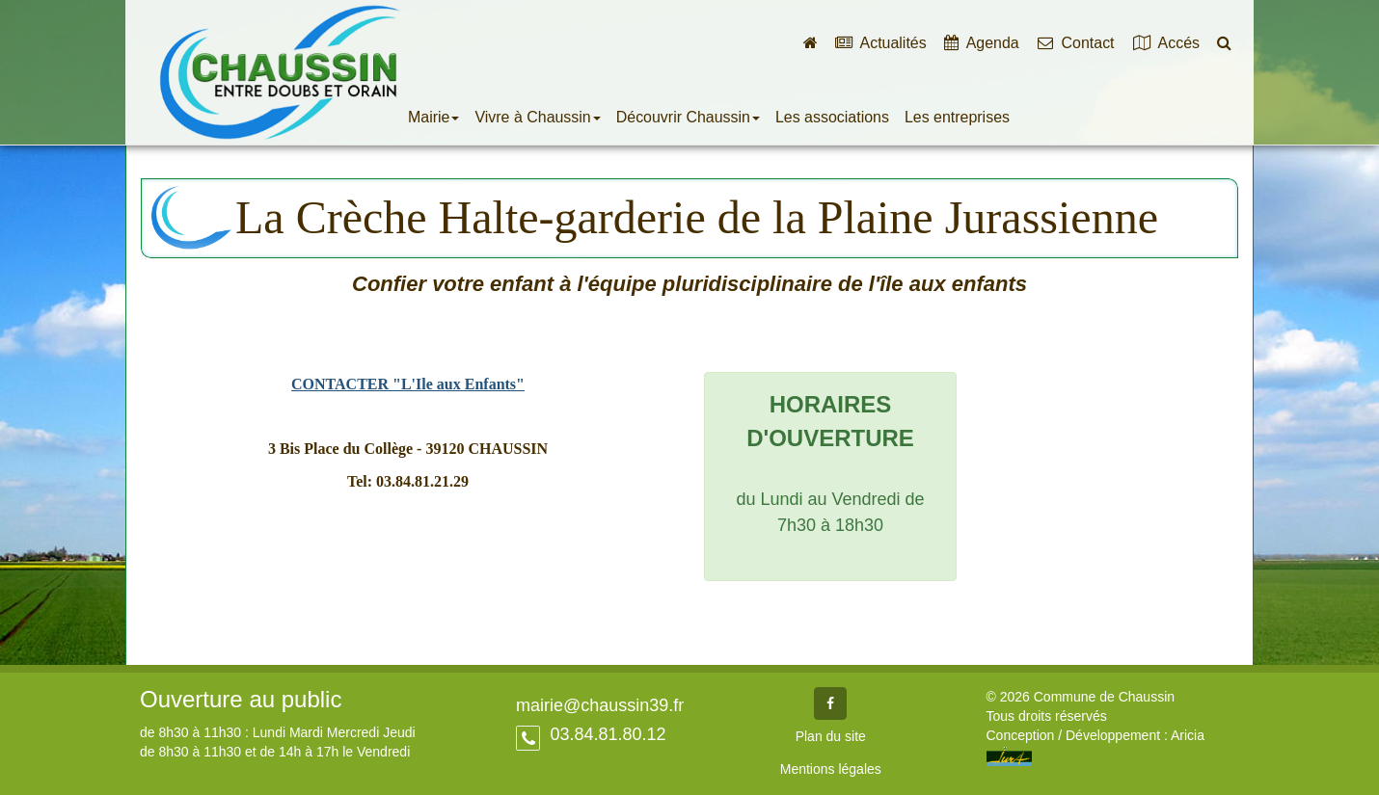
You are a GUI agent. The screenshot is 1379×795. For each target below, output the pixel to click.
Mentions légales (830, 769)
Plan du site (831, 736)
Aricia (1187, 735)
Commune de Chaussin (279, 73)
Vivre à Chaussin (537, 117)
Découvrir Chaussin (688, 117)
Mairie (433, 117)
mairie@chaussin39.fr (600, 705)
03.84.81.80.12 (605, 734)
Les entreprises (957, 117)
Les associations (832, 117)
